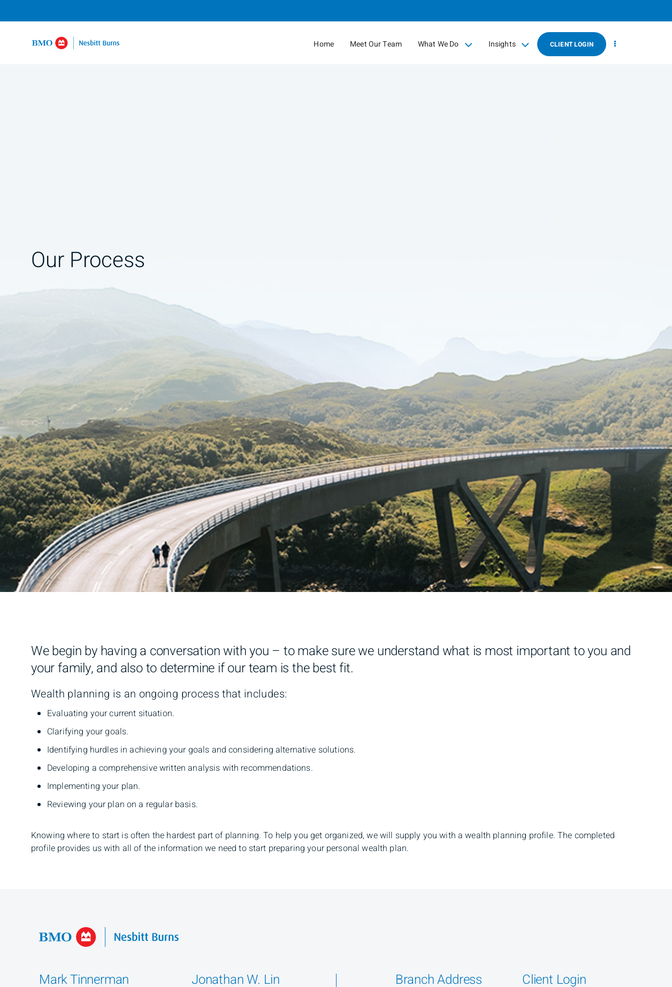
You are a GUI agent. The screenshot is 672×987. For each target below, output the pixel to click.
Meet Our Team (376, 44)
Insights (508, 44)
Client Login (571, 44)
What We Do (445, 44)
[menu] (615, 44)
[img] (336, 296)
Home (324, 44)
